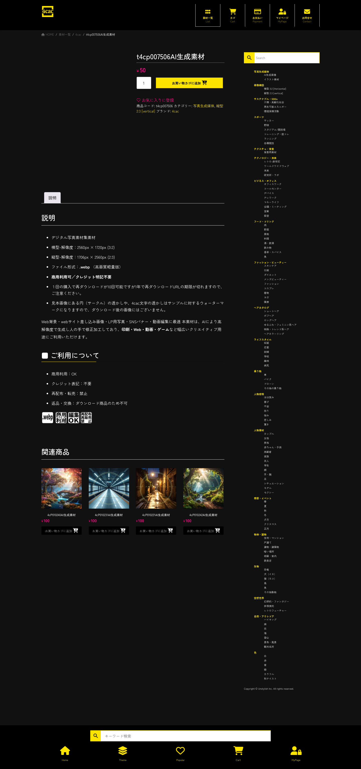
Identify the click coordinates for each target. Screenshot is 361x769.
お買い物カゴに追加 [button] (58, 531)
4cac (175, 111)
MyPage (296, 759)
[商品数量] (144, 83)
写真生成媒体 (203, 105)
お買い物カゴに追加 (186, 83)
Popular (180, 759)
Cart (238, 759)
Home (65, 759)
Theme (123, 759)
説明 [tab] (52, 198)
